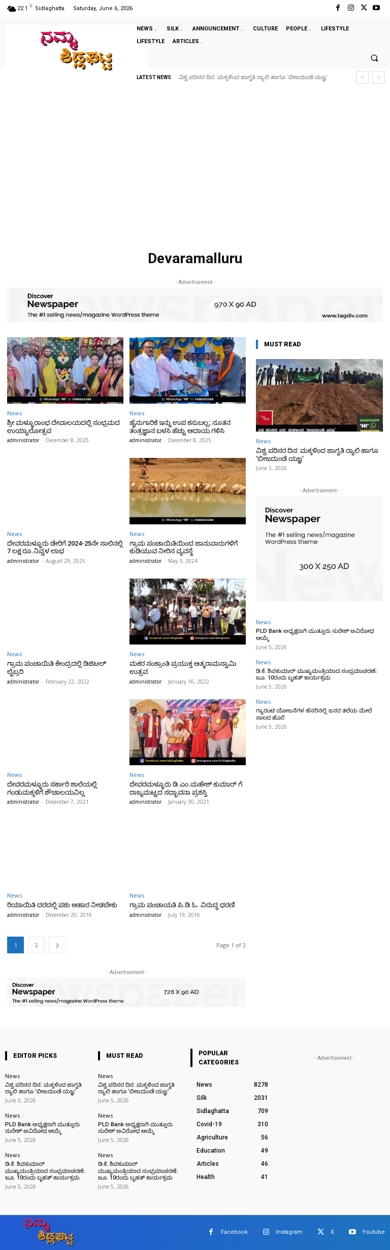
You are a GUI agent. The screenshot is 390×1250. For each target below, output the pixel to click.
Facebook (234, 1232)
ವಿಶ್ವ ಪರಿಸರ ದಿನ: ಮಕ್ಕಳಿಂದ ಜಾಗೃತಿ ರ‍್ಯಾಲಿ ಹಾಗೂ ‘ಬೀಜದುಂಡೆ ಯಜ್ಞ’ (253, 77)
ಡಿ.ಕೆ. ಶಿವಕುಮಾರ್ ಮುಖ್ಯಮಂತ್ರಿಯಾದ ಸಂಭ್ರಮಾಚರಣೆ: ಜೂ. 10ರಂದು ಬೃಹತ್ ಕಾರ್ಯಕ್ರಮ (316, 674)
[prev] (362, 77)
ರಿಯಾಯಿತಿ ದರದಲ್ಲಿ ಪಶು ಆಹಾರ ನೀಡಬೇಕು (62, 905)
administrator (23, 440)
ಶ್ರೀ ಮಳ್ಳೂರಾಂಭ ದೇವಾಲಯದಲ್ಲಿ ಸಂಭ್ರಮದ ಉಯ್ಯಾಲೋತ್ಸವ (63, 427)
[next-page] (57, 944)
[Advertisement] (195, 170)
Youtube (373, 1232)
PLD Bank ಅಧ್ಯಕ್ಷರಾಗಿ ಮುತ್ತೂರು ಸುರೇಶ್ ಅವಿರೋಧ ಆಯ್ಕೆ (42, 1127)
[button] (374, 58)
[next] (378, 77)
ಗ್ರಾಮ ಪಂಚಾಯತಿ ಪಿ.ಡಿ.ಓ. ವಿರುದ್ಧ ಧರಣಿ (182, 905)
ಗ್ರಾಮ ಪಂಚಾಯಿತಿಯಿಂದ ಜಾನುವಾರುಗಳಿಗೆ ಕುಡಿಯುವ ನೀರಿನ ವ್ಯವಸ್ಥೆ (183, 547)
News (14, 413)
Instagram (289, 1232)
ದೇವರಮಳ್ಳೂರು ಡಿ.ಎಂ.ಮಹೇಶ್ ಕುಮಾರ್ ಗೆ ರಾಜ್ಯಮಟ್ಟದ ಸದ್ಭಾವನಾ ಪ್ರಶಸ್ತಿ (185, 788)
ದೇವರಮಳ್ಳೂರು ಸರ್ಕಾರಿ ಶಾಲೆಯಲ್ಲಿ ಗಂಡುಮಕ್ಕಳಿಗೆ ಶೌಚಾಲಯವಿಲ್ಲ (52, 788)
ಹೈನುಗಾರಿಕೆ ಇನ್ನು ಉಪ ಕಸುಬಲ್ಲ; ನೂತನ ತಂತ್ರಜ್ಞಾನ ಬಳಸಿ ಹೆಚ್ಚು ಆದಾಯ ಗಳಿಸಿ (180, 427)
